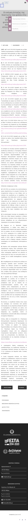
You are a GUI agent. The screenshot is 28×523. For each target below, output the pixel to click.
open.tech (18, 514)
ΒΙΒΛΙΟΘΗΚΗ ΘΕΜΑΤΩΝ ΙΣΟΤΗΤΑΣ (10, 403)
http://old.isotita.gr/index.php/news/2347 (13, 84)
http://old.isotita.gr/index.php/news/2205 (13, 59)
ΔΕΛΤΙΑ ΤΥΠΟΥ (5, 407)
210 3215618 (6, 494)
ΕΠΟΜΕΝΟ (21, 387)
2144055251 (6, 473)
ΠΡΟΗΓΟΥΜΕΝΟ (7, 387)
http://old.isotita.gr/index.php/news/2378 (13, 109)
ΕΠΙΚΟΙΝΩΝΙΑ (5, 400)
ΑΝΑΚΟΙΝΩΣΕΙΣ (16, 45)
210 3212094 (6, 496)
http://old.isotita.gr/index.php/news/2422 (13, 117)
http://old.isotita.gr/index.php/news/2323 (13, 71)
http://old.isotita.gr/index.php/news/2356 (13, 95)
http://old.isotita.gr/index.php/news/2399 (13, 145)
